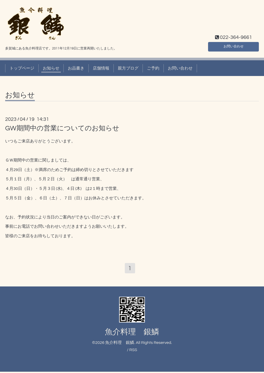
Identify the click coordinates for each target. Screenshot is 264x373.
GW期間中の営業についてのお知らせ (62, 128)
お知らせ (51, 68)
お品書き (76, 68)
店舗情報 (101, 68)
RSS (133, 351)
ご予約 (153, 68)
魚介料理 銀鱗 (132, 333)
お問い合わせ (233, 46)
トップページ (22, 68)
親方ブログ (128, 68)
